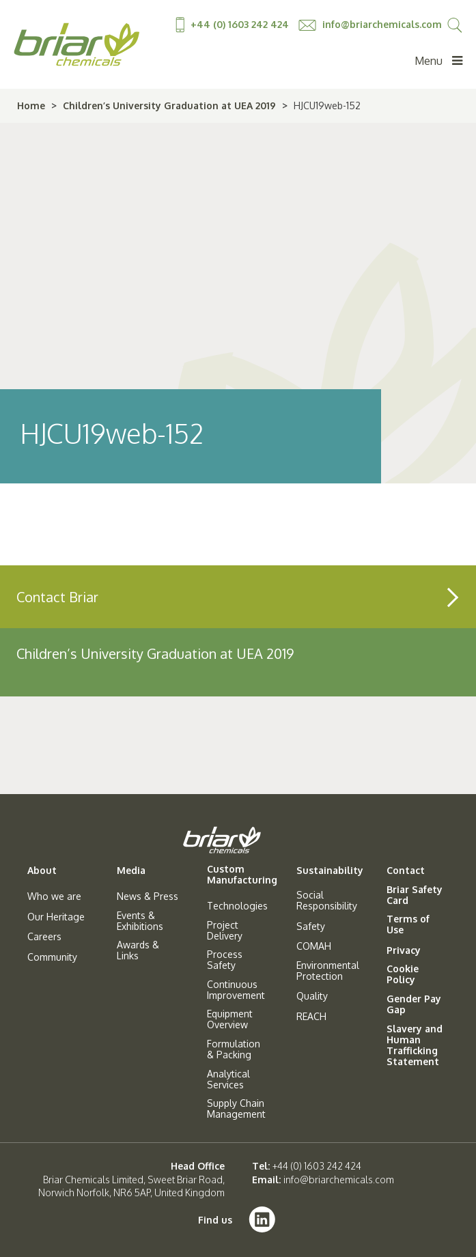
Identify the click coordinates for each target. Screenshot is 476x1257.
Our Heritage (56, 917)
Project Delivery (224, 931)
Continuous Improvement (236, 990)
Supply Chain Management (236, 1109)
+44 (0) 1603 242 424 (234, 24)
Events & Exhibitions (140, 921)
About (42, 870)
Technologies (237, 906)
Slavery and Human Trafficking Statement (415, 1045)
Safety (310, 926)
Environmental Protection (327, 971)
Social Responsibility (326, 901)
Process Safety (224, 960)
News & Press (147, 896)
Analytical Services (228, 1079)
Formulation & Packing (233, 1049)
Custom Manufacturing (242, 875)
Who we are (54, 896)
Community (52, 957)
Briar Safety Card (415, 895)
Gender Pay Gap (414, 1004)
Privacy (404, 950)
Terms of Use (408, 924)
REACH (311, 1016)
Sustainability (329, 870)
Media (131, 870)
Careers (44, 936)
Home (31, 105)
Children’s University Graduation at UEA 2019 (169, 105)
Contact (406, 870)
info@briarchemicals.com (370, 24)
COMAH (313, 946)
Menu (438, 61)
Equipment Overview (230, 1019)
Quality (312, 996)
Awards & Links (138, 950)
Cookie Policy (403, 974)
